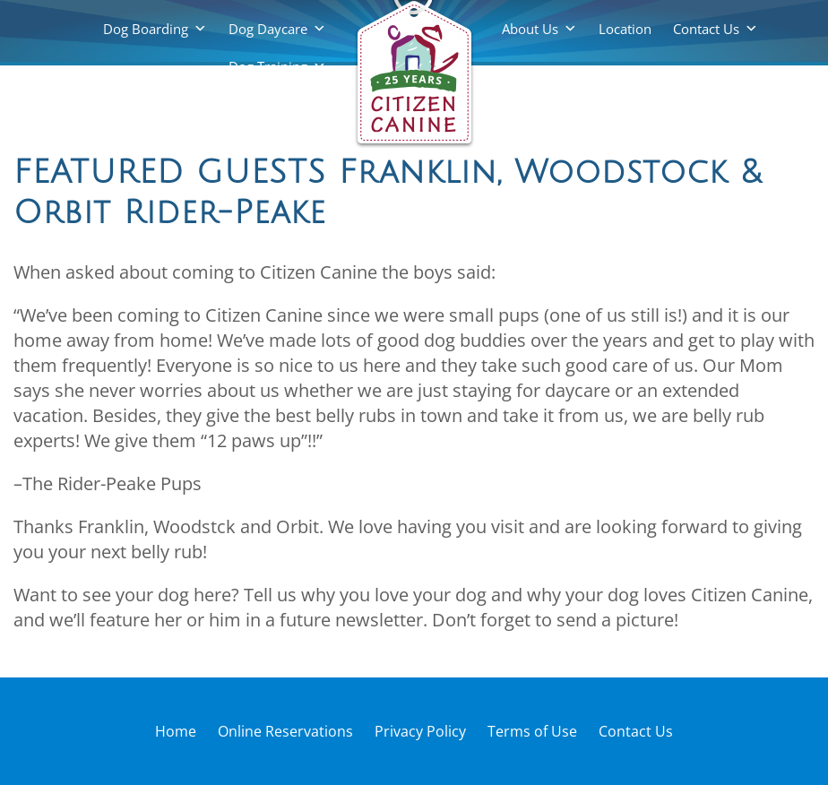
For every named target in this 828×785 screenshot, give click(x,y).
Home (175, 731)
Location (625, 29)
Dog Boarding (145, 29)
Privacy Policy (420, 731)
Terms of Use (532, 731)
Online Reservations (285, 731)
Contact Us (706, 29)
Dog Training (268, 66)
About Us (530, 29)
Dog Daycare (268, 29)
